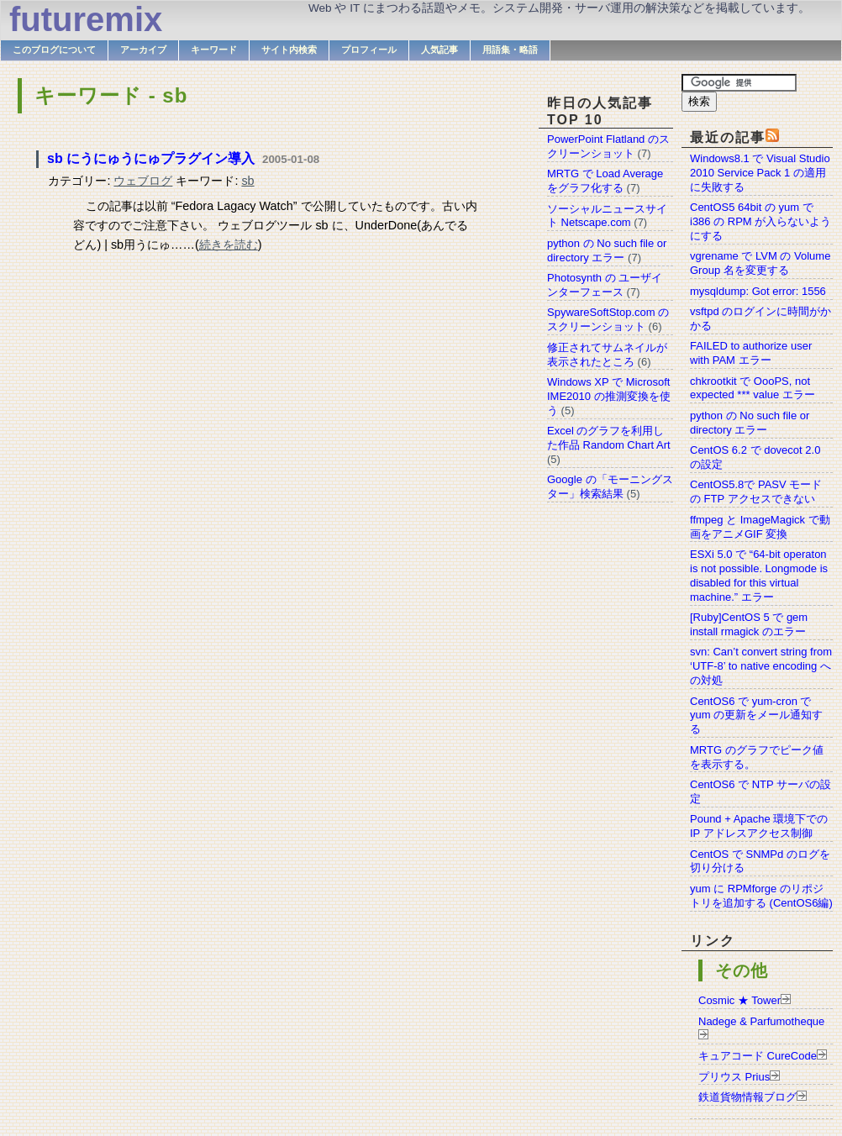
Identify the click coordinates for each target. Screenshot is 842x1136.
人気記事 (439, 50)
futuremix (85, 19)
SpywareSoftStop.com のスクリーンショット (608, 319)
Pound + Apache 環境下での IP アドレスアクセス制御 (759, 826)
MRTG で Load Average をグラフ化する (605, 180)
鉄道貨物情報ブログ (747, 1097)
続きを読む (228, 244)
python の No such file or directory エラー (749, 422)
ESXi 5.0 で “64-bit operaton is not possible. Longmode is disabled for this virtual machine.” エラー (759, 575)
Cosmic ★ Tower (739, 1000)
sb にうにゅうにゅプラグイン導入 (151, 158)
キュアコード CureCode (757, 1055)
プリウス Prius (734, 1076)
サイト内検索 (289, 50)
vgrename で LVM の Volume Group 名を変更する (760, 263)
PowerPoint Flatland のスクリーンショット (608, 146)
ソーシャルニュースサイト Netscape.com (607, 215)
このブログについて (54, 50)
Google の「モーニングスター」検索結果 (610, 486)
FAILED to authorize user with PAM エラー (751, 352)
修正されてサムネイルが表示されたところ (607, 354)
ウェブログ (142, 180)
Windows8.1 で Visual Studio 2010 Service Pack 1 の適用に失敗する (760, 172)
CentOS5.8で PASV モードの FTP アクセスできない (756, 491)
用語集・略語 (510, 50)
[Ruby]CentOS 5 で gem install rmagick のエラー (749, 624)
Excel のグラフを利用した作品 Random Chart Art (609, 437)
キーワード (214, 50)
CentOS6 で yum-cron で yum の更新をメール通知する (756, 715)
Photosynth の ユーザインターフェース (604, 284)
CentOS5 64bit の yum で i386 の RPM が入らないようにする (760, 221)
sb (247, 180)
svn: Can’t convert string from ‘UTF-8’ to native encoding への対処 (761, 665)
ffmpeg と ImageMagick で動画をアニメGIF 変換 (760, 526)
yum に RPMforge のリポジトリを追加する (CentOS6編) (761, 895)
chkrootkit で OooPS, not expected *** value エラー (752, 388)
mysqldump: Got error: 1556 (758, 291)
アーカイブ (143, 50)
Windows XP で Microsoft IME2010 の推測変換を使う (609, 396)
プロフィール (369, 50)
